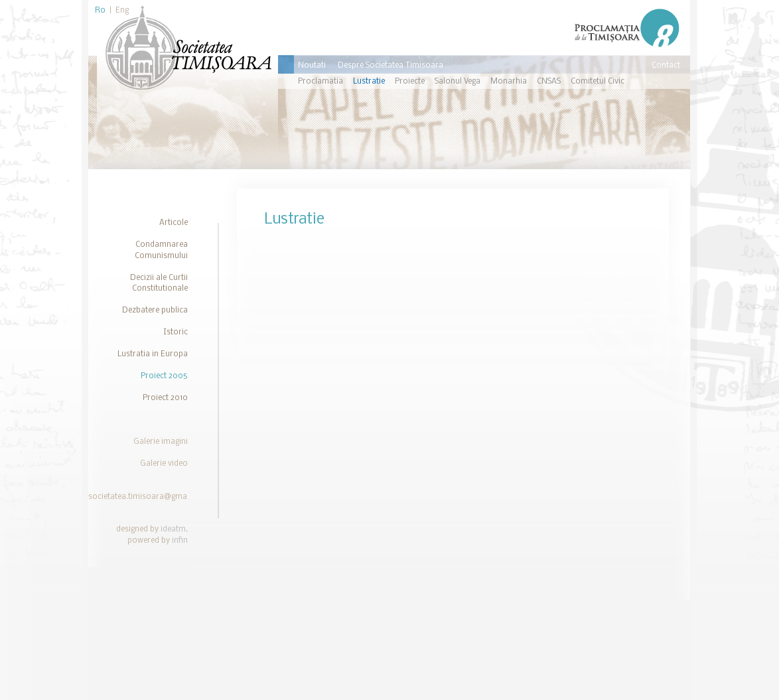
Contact (666, 66)
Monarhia (508, 82)
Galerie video (164, 464)
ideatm (173, 529)
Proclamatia (320, 82)
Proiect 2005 (164, 376)
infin (180, 541)
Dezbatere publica (155, 311)
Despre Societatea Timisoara (390, 66)
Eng (122, 11)
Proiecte (410, 82)
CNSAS (549, 82)
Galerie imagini (160, 442)
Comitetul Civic (597, 82)
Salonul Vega (457, 82)
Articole (173, 223)
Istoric (175, 332)
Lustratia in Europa (152, 354)
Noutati (312, 66)
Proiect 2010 (165, 398)
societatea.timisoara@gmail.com (149, 497)
